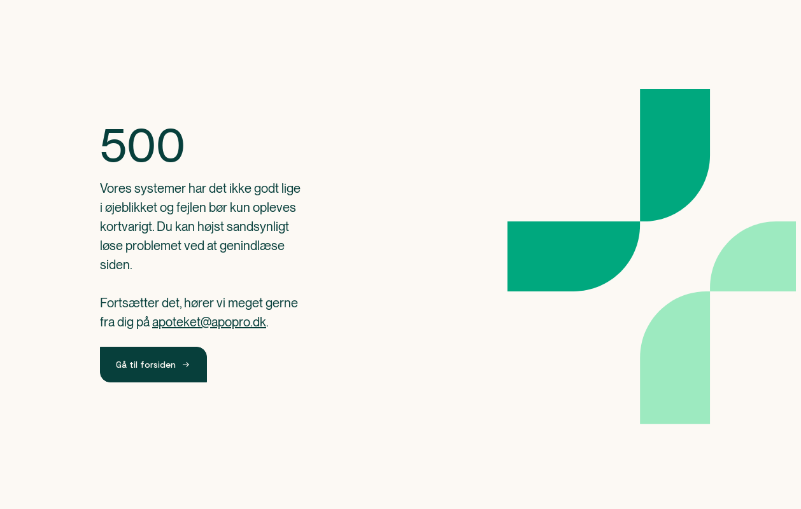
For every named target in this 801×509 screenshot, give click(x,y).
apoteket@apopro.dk (209, 322)
